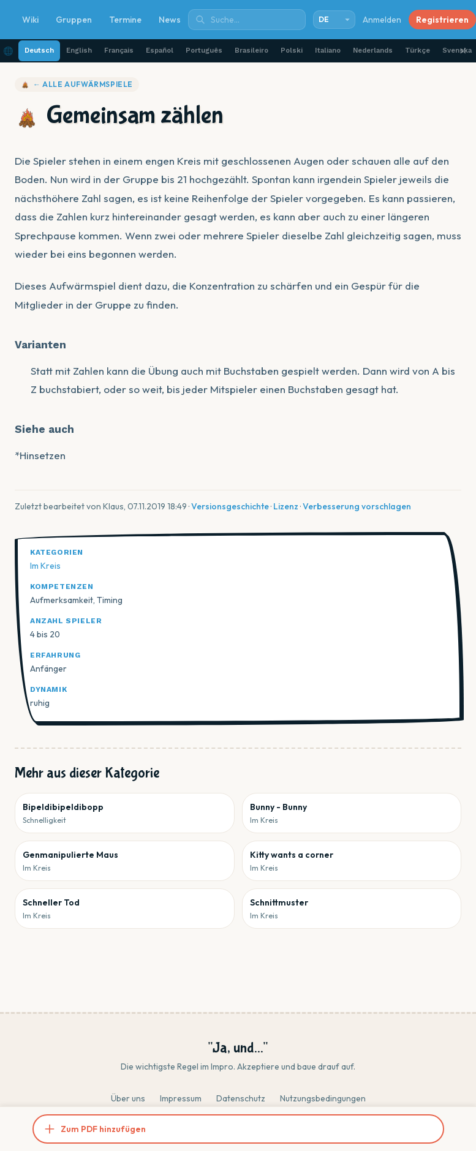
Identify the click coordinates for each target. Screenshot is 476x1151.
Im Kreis (45, 565)
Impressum (181, 1098)
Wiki (30, 19)
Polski (292, 50)
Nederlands (373, 50)
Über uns (128, 1098)
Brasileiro (251, 50)
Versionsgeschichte (230, 506)
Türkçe (417, 50)
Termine (125, 19)
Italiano (328, 50)
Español (159, 50)
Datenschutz (240, 1098)
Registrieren (442, 19)
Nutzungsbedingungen (323, 1098)
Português (204, 50)
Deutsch (39, 50)
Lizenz (285, 506)
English (79, 50)
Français (119, 50)
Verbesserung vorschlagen (357, 506)
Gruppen (74, 19)
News (170, 19)
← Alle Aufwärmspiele (77, 84)
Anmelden (382, 19)
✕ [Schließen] (463, 51)
